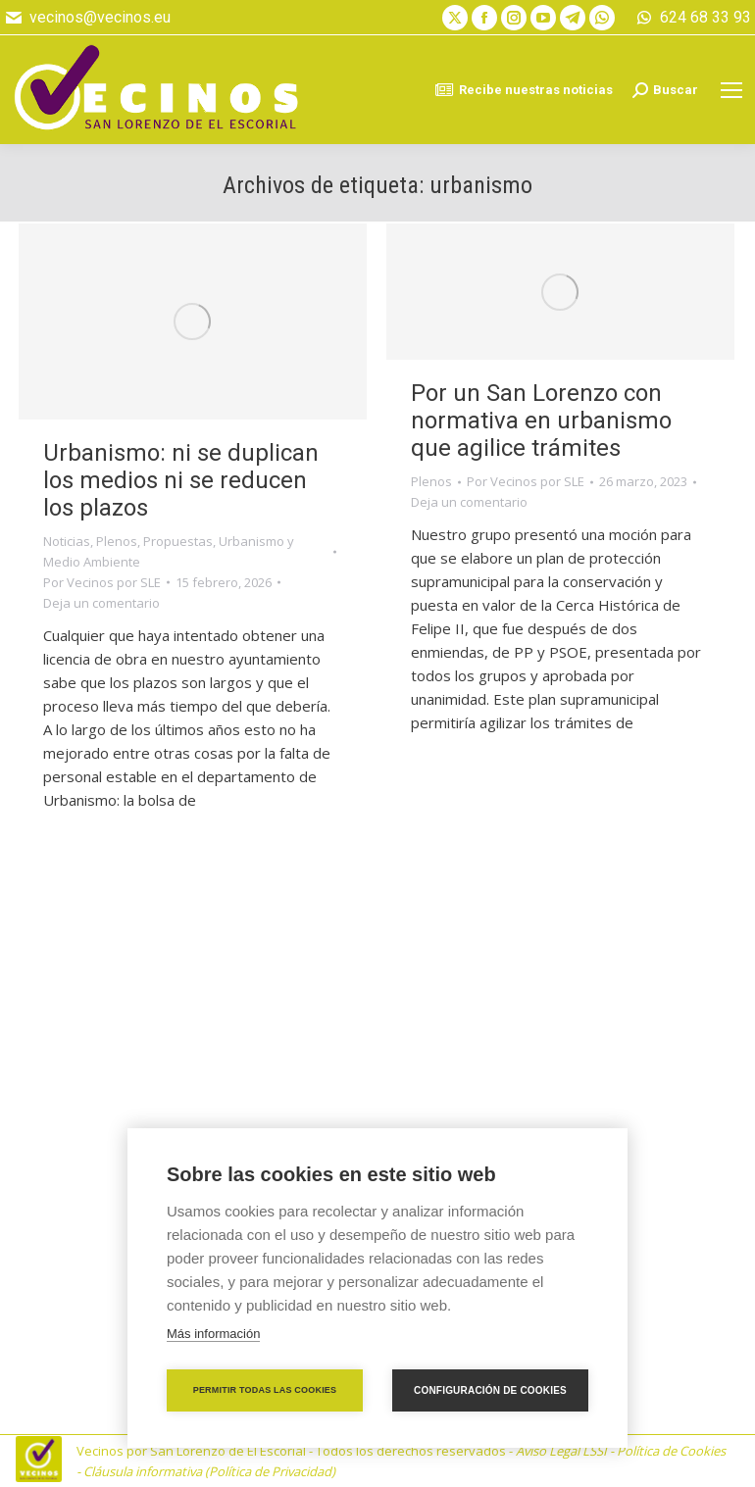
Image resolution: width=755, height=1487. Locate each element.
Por (102, 582)
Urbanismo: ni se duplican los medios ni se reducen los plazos (181, 480)
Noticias (66, 541)
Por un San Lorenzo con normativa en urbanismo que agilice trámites (541, 420)
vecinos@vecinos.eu (87, 17)
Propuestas (178, 541)
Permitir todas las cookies (265, 1390)
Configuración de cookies (490, 1390)
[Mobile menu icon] (731, 90)
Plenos (116, 541)
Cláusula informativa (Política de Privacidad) (209, 1471)
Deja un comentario (101, 603)
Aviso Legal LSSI (561, 1451)
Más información (213, 1333)
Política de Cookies (671, 1451)
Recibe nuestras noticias (523, 90)
